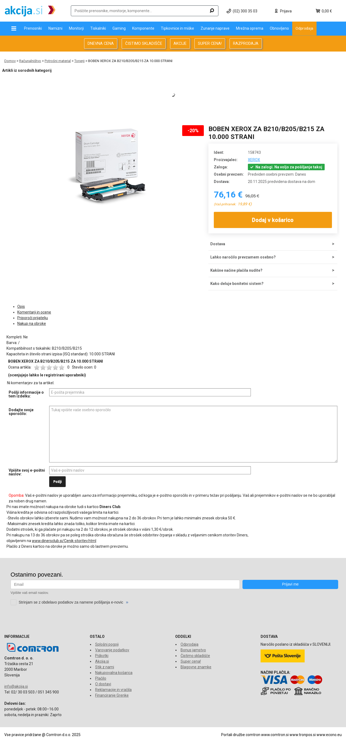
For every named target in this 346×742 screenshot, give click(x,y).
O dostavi (103, 684)
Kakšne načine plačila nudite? (236, 270)
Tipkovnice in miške (177, 28)
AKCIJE (180, 43)
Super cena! (191, 661)
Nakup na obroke (31, 323)
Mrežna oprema (249, 28)
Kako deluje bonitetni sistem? (237, 283)
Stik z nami (104, 667)
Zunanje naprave (215, 28)
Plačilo (100, 678)
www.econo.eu (329, 735)
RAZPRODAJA (245, 43)
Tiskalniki (98, 28)
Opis (21, 306)
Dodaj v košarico (273, 220)
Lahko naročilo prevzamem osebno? (243, 257)
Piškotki (101, 655)
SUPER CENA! (210, 43)
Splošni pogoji (107, 644)
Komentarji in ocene (34, 312)
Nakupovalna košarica (113, 672)
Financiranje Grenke (112, 695)
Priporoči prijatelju (32, 318)
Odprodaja (304, 28)
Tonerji (79, 61)
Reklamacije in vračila (113, 689)
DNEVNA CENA (101, 43)
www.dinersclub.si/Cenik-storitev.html (64, 541)
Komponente (143, 28)
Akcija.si (102, 661)
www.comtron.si (275, 735)
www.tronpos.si (303, 735)
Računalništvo (30, 61)
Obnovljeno (279, 28)
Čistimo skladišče (195, 655)
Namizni (55, 28)
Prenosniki (33, 28)
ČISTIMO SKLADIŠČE (143, 43)
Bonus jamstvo (193, 650)
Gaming (119, 28)
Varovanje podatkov (112, 650)
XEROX (254, 160)
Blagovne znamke (196, 667)
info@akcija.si (16, 686)
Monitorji (76, 28)
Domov (10, 61)
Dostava (217, 244)
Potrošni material (58, 61)
